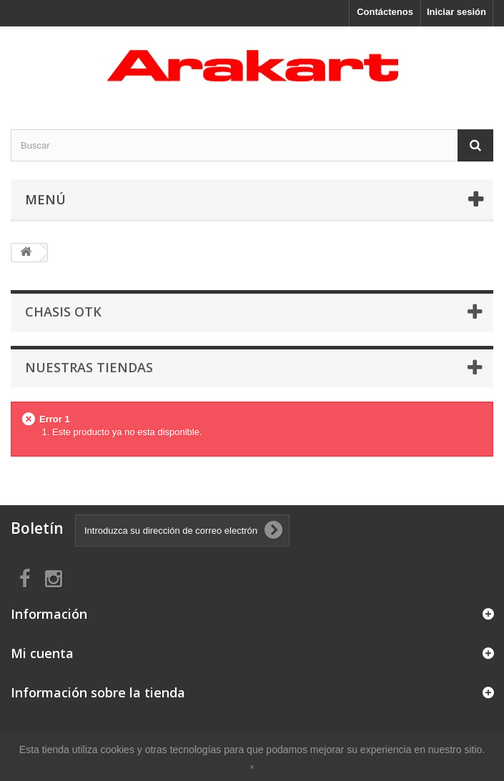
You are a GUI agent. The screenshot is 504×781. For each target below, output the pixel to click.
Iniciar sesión (456, 11)
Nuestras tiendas (89, 367)
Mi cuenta (42, 653)
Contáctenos (385, 11)
